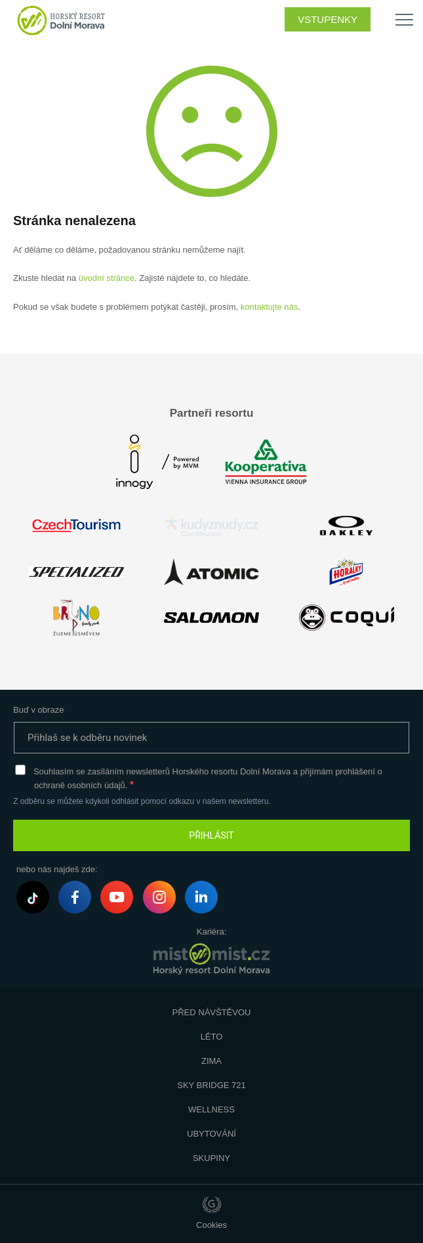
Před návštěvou (211, 1012)
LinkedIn (201, 898)
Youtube (117, 898)
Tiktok (33, 898)
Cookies (211, 1225)
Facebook (75, 899)
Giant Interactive (212, 1204)
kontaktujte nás (269, 307)
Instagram (159, 899)
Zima (211, 1061)
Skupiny (211, 1158)
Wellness (211, 1109)
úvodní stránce (106, 278)
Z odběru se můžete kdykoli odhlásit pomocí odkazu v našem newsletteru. (142, 801)
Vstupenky (327, 19)
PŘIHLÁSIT (211, 835)
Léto (212, 1037)
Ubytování (211, 1134)
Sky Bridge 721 (211, 1085)
